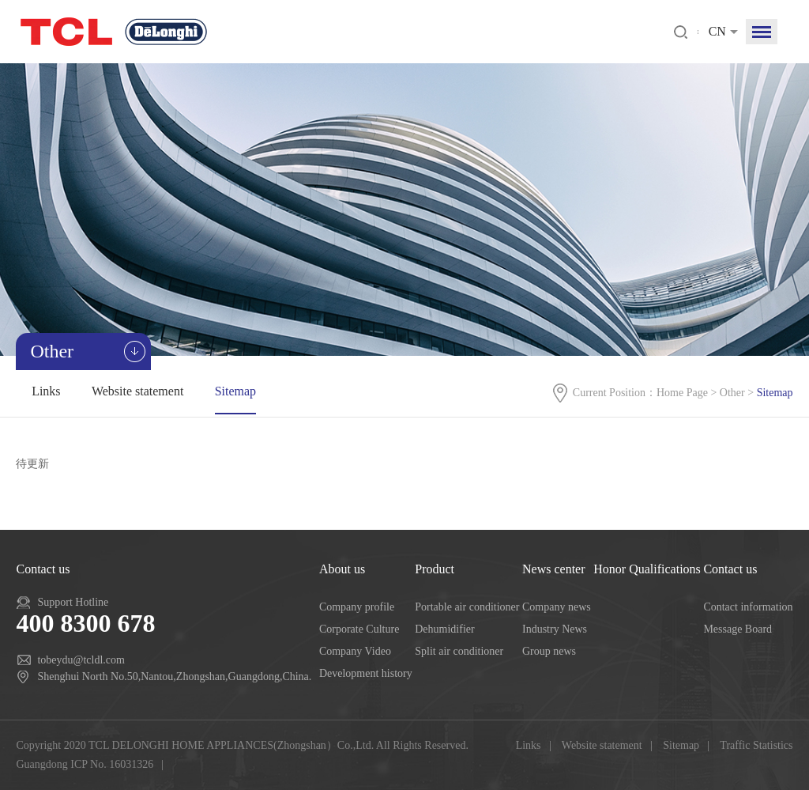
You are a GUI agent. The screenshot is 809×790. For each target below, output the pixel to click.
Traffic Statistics (756, 745)
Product (434, 569)
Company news (556, 607)
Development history (365, 673)
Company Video (355, 651)
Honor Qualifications (647, 569)
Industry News (554, 629)
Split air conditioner (459, 651)
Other (732, 393)
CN (717, 31)
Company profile (356, 607)
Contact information (747, 607)
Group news (549, 651)
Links (46, 391)
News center (553, 569)
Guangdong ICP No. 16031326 (84, 764)
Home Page (682, 393)
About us (342, 569)
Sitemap (235, 391)
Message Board (737, 629)
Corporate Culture (359, 629)
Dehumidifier (444, 629)
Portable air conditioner (467, 607)
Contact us (730, 569)
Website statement (137, 391)
